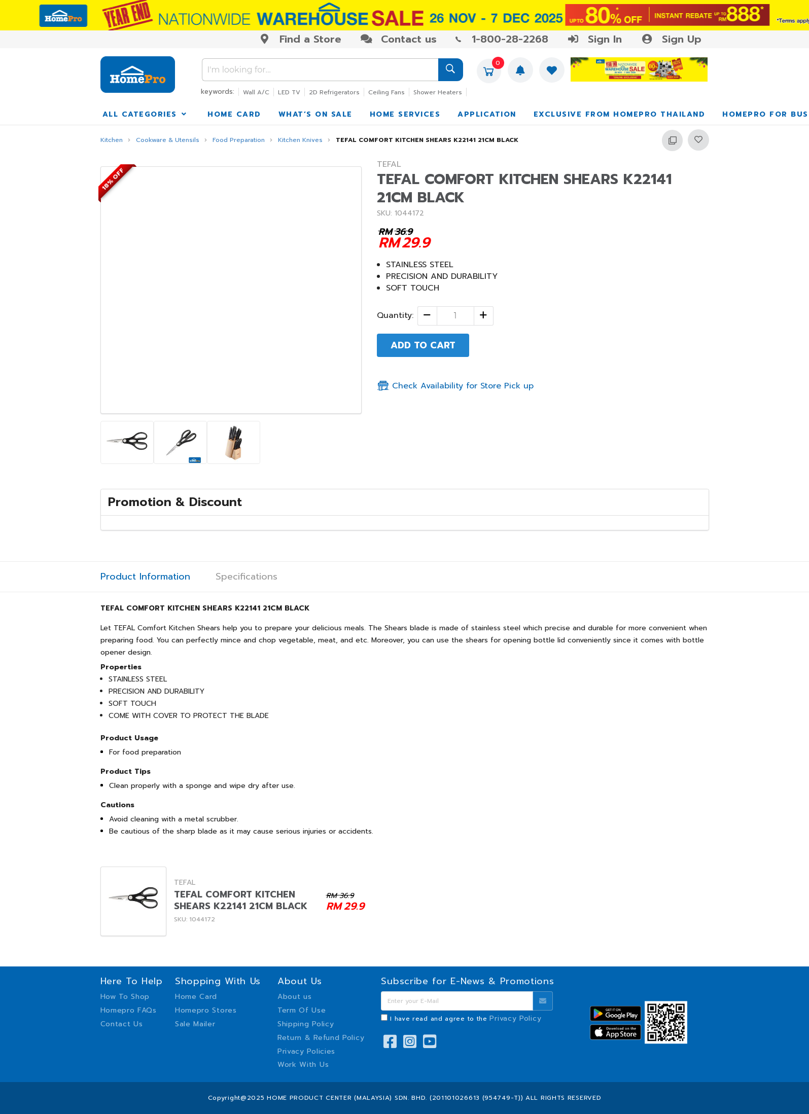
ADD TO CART (423, 345)
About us (294, 996)
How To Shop (125, 996)
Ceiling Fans (386, 92)
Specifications (246, 577)
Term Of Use (301, 1010)
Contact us (398, 39)
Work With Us (303, 1064)
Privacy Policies (306, 1051)
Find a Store (300, 39)
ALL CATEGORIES (145, 114)
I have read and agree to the (465, 1018)
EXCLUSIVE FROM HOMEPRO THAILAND (620, 114)
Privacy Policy (515, 1018)
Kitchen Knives (300, 140)
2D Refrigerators (334, 92)
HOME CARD (234, 114)
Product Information (145, 577)
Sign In (594, 39)
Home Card (196, 996)
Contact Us (121, 1024)
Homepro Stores (206, 1010)
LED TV (289, 92)
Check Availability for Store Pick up (455, 386)
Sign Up (671, 39)
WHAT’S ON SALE (315, 114)
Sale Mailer (195, 1024)
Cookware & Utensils (167, 140)
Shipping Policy (305, 1024)
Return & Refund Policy (320, 1037)
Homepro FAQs (128, 1010)
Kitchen (111, 140)
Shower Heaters (437, 92)
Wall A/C (256, 92)
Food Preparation (239, 140)
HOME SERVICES (405, 114)
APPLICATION (487, 114)
